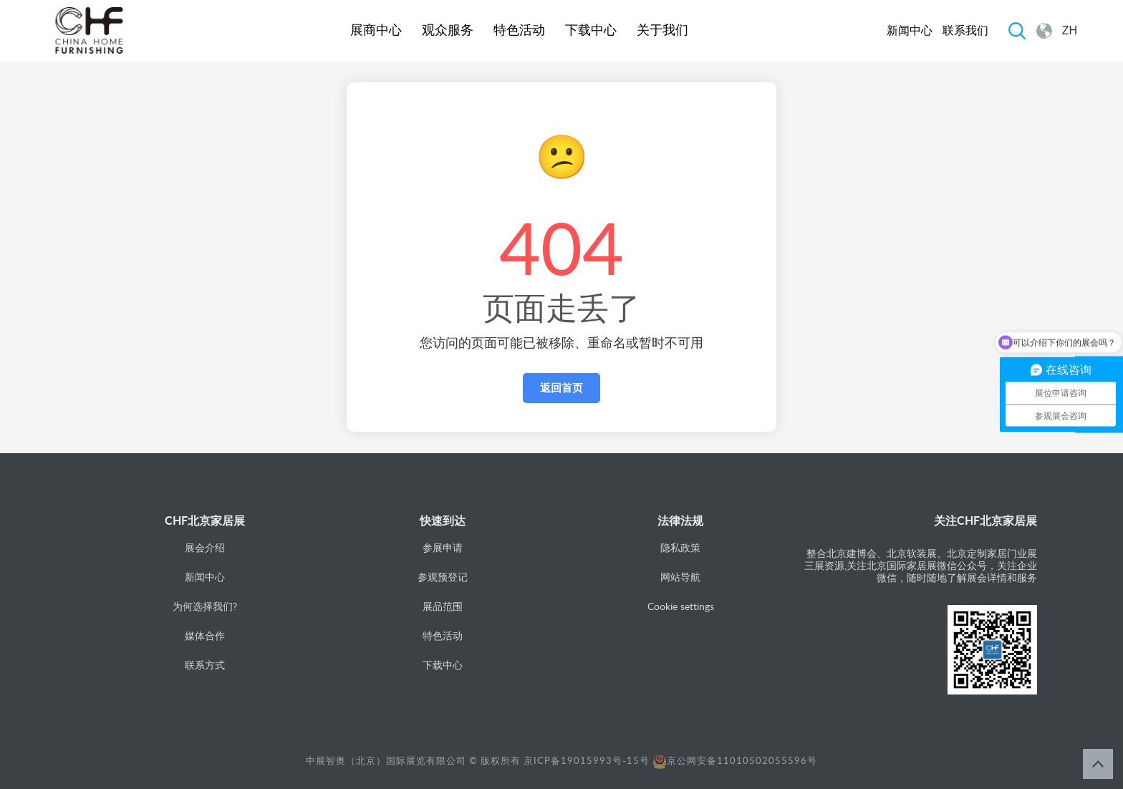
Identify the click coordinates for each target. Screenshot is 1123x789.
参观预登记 (443, 577)
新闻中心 (909, 30)
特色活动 (519, 30)
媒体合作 (205, 635)
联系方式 (205, 665)
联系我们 (965, 30)
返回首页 (561, 387)
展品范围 (443, 606)
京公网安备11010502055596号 (734, 760)
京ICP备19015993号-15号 (587, 760)
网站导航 (680, 577)
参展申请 (443, 547)
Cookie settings (680, 606)
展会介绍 (205, 547)
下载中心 (591, 30)
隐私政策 (680, 547)
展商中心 (376, 30)
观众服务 (447, 30)
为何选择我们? (205, 606)
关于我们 (662, 30)
